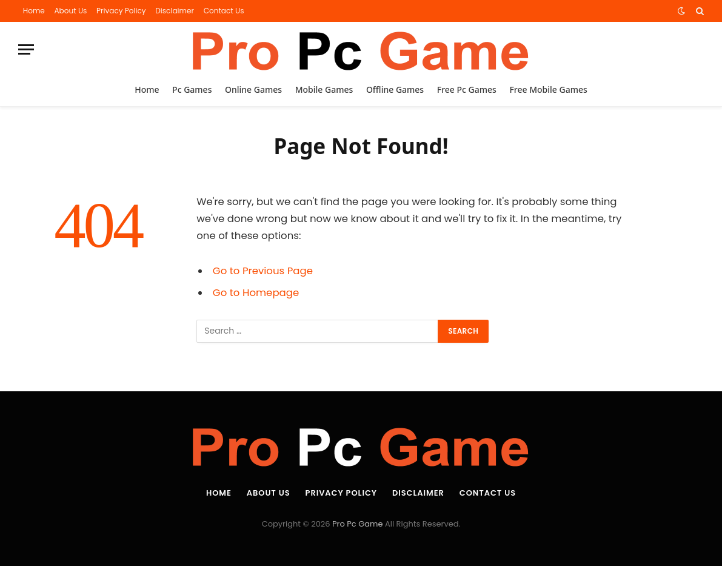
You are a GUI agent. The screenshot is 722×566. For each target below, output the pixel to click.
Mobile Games (324, 89)
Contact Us (224, 10)
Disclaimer (174, 10)
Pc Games (192, 89)
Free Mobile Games (548, 89)
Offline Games (395, 89)
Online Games (253, 89)
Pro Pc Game (357, 524)
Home (34, 10)
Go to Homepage (256, 293)
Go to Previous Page (263, 271)
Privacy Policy (121, 10)
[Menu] (26, 49)
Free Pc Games (466, 89)
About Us (70, 10)
